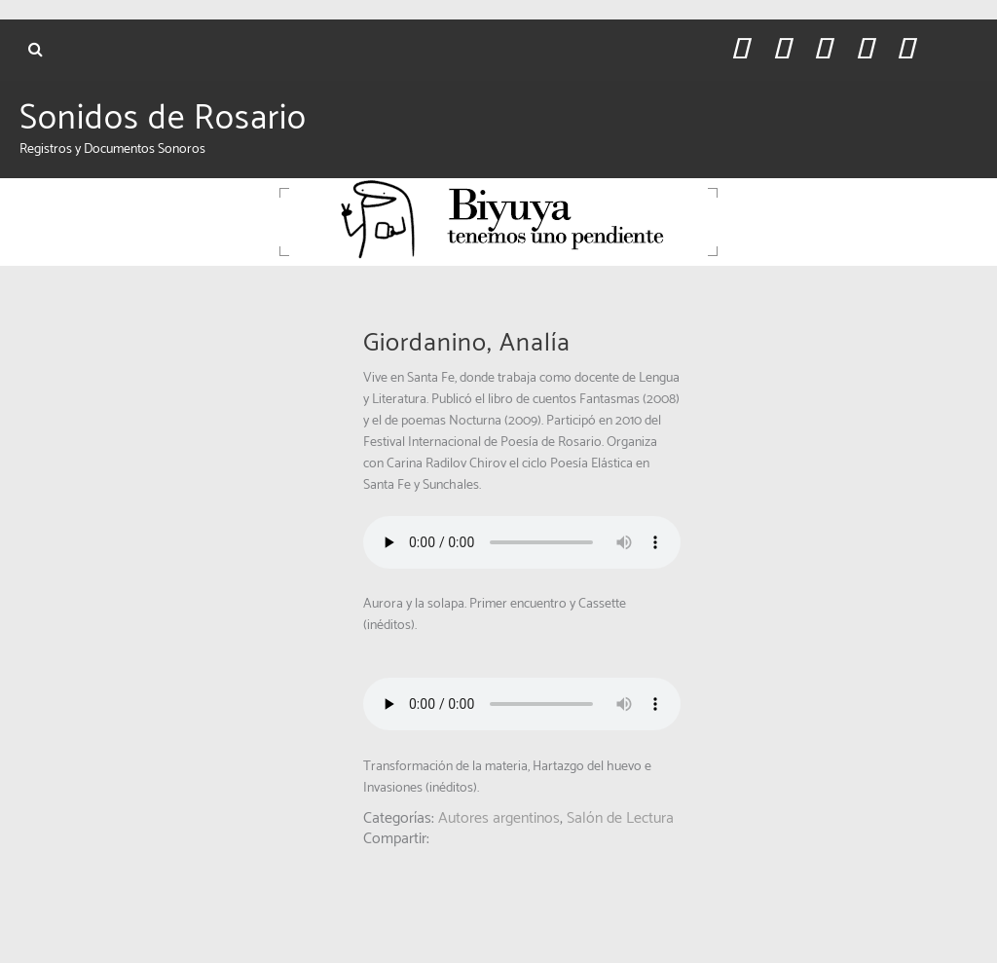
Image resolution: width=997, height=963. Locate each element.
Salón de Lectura (620, 818)
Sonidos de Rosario (163, 119)
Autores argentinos (499, 818)
